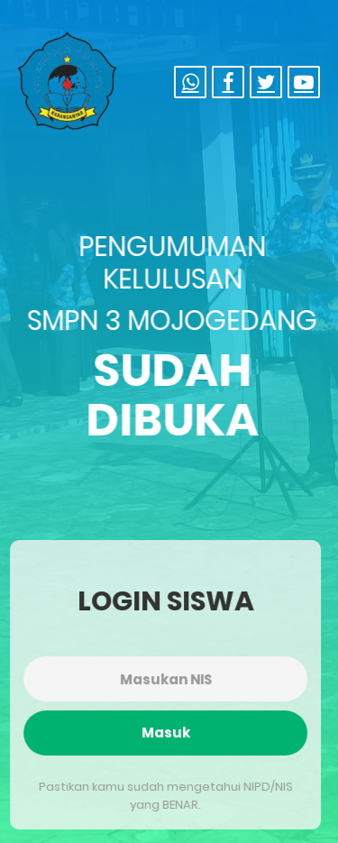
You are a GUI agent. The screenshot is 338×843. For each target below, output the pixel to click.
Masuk (165, 732)
